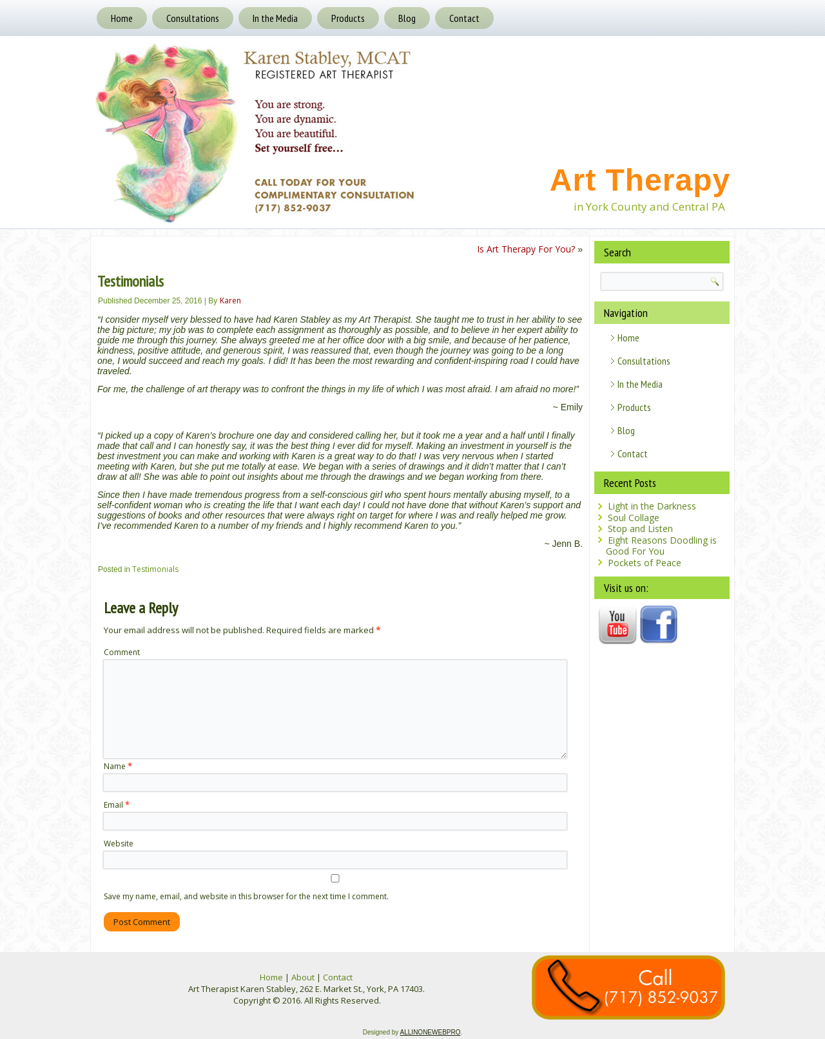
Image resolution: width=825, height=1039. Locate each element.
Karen (230, 300)
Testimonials (155, 569)
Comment (122, 652)
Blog (407, 18)
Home (122, 18)
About (303, 977)
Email (117, 804)
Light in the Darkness (652, 506)
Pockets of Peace (644, 563)
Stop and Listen (640, 528)
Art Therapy (640, 180)
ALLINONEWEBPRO (430, 1032)
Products (348, 18)
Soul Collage (633, 517)
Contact (464, 18)
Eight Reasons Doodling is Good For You (661, 546)
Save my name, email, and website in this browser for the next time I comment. (246, 896)
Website (118, 843)
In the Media (275, 18)
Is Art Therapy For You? (526, 249)
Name (118, 766)
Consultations (192, 18)
